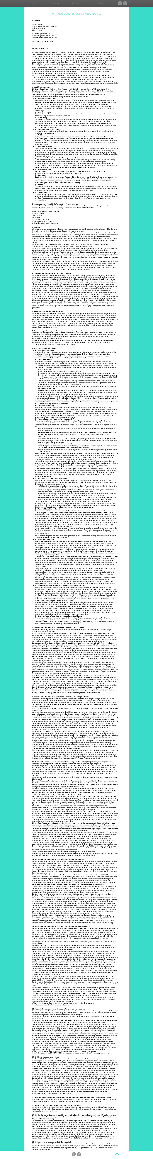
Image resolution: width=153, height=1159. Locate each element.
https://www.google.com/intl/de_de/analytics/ (68, 855)
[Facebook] (120, 3)
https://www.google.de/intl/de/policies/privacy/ (47, 853)
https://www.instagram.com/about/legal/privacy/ (81, 1053)
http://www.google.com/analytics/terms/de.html (84, 853)
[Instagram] (125, 3)
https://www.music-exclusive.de (46, 38)
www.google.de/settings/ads (106, 999)
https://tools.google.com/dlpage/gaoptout (100, 836)
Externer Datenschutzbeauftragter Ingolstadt (56, 1148)
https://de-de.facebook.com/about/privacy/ (84, 685)
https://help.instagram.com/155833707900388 (47, 1053)
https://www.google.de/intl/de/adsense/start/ (73, 758)
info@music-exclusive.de (45, 36)
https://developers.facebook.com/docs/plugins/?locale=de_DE (72, 656)
